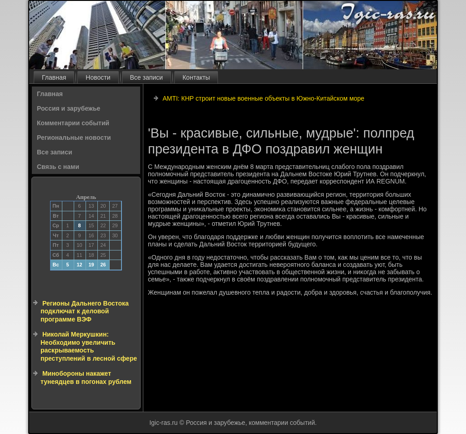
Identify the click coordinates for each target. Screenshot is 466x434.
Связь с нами (58, 166)
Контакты (196, 77)
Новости (98, 77)
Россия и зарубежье (68, 108)
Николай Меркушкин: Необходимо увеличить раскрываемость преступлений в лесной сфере (89, 346)
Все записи (146, 77)
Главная (54, 77)
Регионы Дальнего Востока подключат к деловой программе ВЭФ (85, 311)
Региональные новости (74, 137)
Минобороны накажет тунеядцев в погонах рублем (86, 377)
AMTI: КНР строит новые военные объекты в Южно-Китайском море (263, 98)
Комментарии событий (73, 123)
